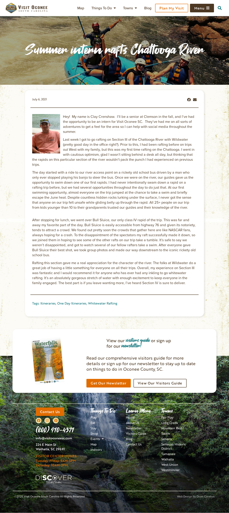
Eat (93, 423)
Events (97, 439)
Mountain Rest (171, 428)
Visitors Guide (135, 433)
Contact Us (133, 444)
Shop (94, 433)
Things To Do (103, 8)
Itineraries (48, 303)
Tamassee (168, 453)
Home (130, 417)
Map (80, 8)
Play (93, 417)
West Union (169, 464)
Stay (93, 428)
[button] (220, 8)
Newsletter (133, 428)
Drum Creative (206, 497)
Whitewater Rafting (102, 303)
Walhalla (167, 459)
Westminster (170, 470)
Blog (148, 8)
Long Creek (169, 423)
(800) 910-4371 (55, 430)
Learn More (138, 410)
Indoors (96, 449)
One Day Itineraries (71, 303)
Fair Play (167, 417)
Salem (165, 433)
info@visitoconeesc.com (54, 438)
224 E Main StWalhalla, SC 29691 (50, 446)
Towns (130, 8)
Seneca (166, 439)
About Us (132, 423)
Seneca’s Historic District (173, 446)
